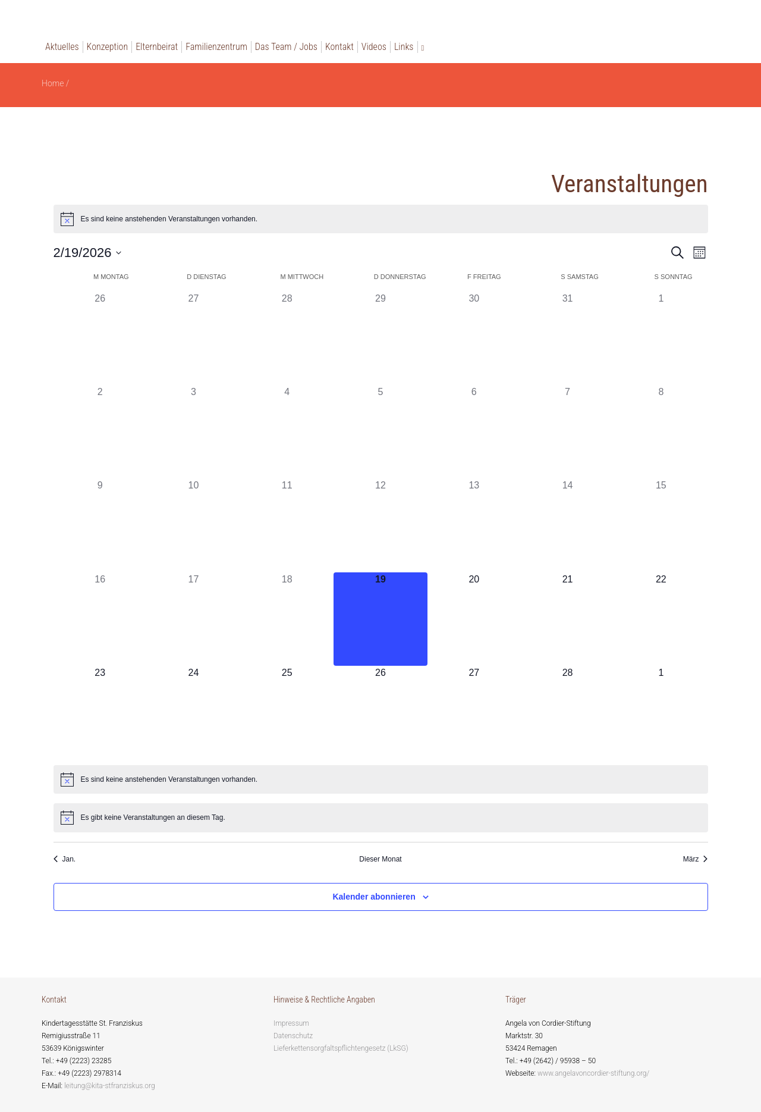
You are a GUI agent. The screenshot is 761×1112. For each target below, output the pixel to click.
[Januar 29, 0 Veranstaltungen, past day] (380, 338)
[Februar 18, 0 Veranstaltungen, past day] (287, 619)
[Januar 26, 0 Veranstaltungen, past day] (100, 338)
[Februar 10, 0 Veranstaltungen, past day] (193, 525)
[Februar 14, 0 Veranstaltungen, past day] (567, 525)
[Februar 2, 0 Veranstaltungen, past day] (100, 431)
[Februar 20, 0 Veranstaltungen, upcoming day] (474, 619)
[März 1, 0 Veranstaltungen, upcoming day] (660, 712)
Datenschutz (293, 1036)
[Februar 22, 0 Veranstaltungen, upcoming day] (660, 619)
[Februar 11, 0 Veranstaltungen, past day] (287, 525)
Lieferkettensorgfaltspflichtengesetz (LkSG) (340, 1048)
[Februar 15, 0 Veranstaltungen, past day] (660, 525)
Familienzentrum (216, 46)
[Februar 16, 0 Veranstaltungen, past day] (100, 619)
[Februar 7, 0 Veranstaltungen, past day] (567, 431)
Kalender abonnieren (373, 896)
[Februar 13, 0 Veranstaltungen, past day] (474, 525)
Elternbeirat (157, 46)
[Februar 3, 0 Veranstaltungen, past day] (193, 431)
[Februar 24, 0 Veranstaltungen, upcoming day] (193, 712)
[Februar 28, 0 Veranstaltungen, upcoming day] (567, 712)
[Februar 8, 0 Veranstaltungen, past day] (660, 431)
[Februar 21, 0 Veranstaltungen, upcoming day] (567, 619)
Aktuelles (62, 46)
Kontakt (339, 46)
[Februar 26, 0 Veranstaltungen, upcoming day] (380, 712)
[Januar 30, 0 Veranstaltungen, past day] (474, 338)
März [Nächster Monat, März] (695, 859)
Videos (373, 46)
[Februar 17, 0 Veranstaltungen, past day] (193, 619)
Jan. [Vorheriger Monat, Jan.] (65, 859)
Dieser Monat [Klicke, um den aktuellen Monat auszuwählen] (380, 859)
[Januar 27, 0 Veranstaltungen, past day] (193, 338)
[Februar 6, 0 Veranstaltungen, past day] (474, 431)
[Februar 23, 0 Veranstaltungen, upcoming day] (100, 712)
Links (404, 46)
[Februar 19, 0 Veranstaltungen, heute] (380, 619)
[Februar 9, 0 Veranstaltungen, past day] (100, 525)
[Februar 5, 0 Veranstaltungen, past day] (380, 431)
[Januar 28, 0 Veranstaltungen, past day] (287, 338)
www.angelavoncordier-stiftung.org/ (593, 1073)
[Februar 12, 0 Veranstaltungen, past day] (380, 525)
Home (53, 83)
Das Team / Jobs (286, 46)
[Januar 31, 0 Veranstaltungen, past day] (567, 338)
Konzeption (107, 46)
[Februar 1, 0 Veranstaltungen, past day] (660, 338)
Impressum (291, 1023)
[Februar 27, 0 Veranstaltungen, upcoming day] (474, 712)
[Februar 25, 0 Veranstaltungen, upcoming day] (287, 712)
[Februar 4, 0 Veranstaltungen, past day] (287, 431)
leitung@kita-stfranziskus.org (109, 1086)
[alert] (381, 219)
